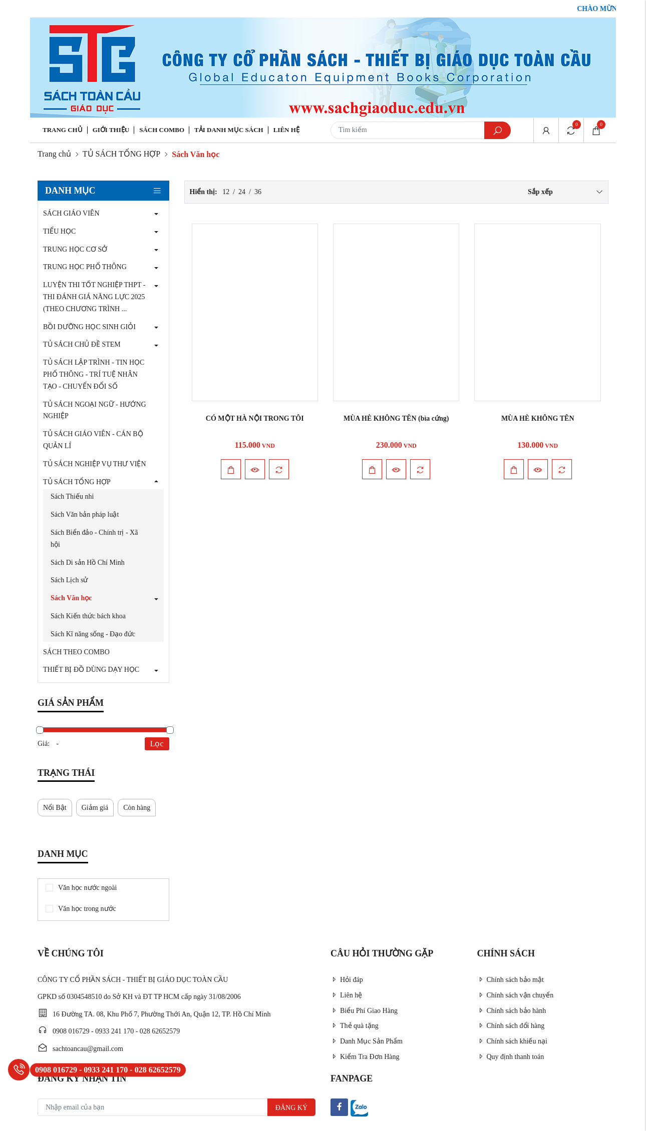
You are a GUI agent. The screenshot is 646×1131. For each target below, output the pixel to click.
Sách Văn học (71, 598)
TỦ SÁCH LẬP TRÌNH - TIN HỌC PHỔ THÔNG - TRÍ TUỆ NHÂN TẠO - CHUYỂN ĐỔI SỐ (93, 374)
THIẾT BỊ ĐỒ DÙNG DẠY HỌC (91, 669)
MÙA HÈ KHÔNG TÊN (537, 418)
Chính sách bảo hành (511, 1010)
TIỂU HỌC (59, 231)
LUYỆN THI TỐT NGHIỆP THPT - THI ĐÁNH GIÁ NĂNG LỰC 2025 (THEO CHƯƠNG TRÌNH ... (94, 297)
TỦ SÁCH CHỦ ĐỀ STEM (82, 344)
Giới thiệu (111, 130)
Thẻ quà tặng (355, 1025)
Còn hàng (136, 807)
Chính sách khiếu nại (512, 1041)
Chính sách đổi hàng (511, 1025)
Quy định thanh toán (510, 1056)
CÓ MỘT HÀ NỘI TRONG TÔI (255, 418)
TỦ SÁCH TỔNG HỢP (122, 154)
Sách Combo (161, 130)
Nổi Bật (55, 807)
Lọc (157, 743)
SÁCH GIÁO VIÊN (71, 213)
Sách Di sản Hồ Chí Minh (88, 562)
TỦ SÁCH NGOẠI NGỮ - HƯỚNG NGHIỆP (94, 410)
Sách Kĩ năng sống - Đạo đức (93, 634)
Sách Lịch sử (69, 580)
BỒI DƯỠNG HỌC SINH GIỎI (89, 327)
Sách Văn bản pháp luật (85, 514)
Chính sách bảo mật (510, 979)
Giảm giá (95, 807)
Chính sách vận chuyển (515, 995)
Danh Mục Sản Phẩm (367, 1041)
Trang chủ (63, 130)
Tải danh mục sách (228, 130)
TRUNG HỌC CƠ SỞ (75, 249)
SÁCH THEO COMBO (76, 652)
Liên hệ (286, 130)
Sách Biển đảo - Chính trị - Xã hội (94, 538)
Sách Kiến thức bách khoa (88, 616)
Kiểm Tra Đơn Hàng (365, 1056)
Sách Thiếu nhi (72, 496)
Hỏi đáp (347, 979)
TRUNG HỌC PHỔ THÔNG (85, 267)
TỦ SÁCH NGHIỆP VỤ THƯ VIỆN (94, 464)
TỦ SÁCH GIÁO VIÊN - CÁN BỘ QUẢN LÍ (93, 440)
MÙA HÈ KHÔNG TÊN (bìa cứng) (396, 418)
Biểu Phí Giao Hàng (364, 1010)
